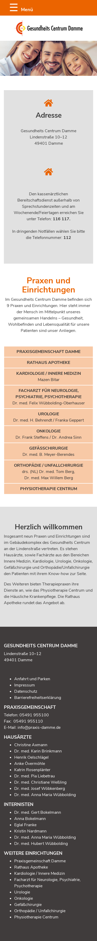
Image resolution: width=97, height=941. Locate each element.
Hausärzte (18, 737)
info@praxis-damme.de (39, 727)
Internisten (18, 804)
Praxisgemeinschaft (30, 707)
